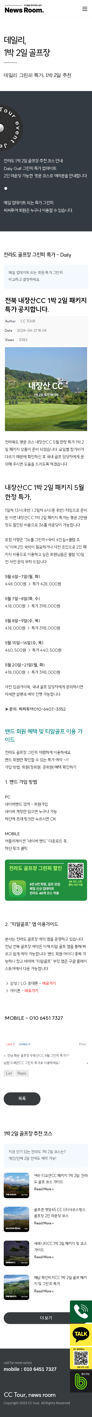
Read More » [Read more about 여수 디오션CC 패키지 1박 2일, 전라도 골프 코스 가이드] (44, 1189)
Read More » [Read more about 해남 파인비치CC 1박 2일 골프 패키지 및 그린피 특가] (44, 1291)
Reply (22, 1073)
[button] (46, 1318)
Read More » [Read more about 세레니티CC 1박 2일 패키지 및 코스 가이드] (44, 1257)
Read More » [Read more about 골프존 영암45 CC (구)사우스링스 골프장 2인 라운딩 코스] (44, 1223)
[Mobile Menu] (84, 8)
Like (10, 1044)
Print (82, 1044)
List (9, 1073)
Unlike (24, 1044)
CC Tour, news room (29, 1395)
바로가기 (31, 990)
